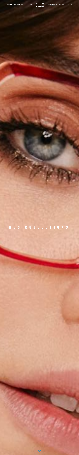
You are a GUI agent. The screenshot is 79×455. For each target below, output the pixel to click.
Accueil (9, 4)
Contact (69, 4)
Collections (52, 4)
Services (61, 4)
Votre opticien (19, 4)
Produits (29, 4)
